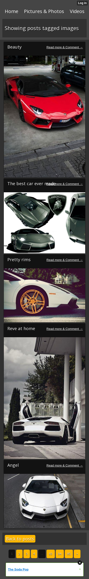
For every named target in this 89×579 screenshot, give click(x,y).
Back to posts (20, 539)
